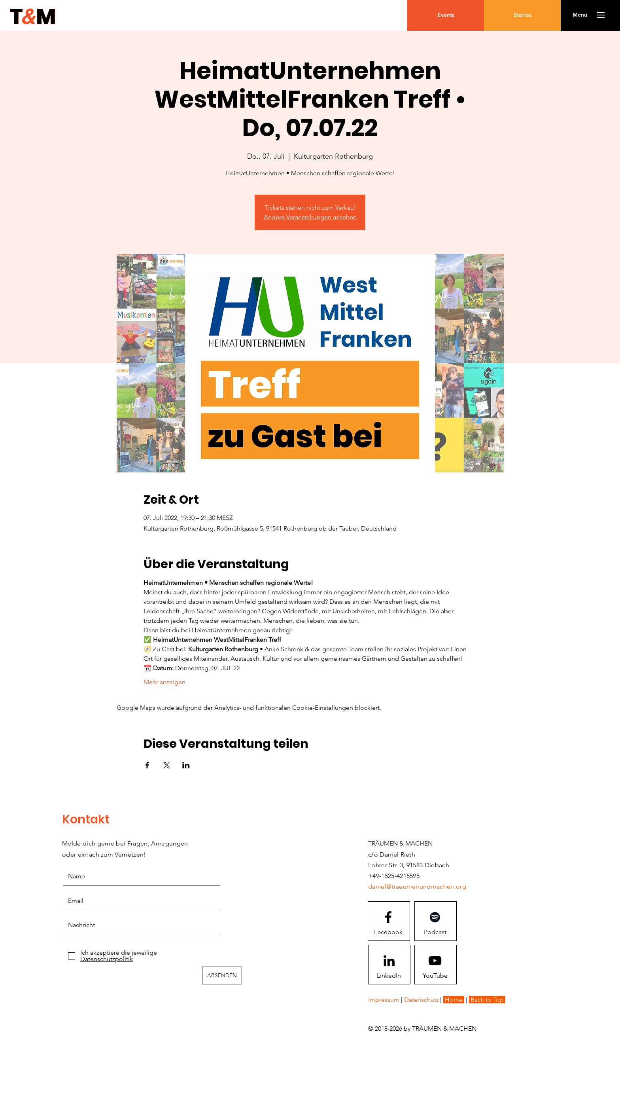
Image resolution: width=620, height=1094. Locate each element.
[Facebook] (388, 932)
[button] (580, 15)
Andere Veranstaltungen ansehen (310, 217)
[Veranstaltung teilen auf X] (166, 765)
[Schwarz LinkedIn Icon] (389, 961)
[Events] (445, 15)
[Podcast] (435, 932)
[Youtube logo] (435, 961)
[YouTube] (435, 975)
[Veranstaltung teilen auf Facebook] (147, 765)
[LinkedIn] (388, 975)
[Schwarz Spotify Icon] (435, 917)
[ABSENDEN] (222, 975)
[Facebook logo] (388, 917)
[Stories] (522, 15)
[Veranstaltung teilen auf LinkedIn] (186, 765)
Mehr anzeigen (164, 682)
